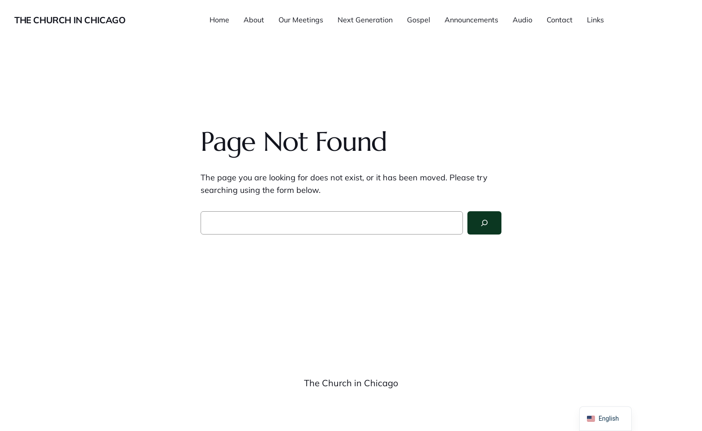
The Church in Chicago (70, 20)
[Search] (484, 223)
